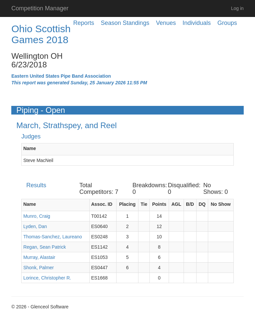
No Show (221, 204)
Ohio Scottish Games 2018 (40, 34)
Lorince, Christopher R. (47, 277)
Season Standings (125, 23)
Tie (143, 204)
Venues (166, 23)
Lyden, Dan (35, 226)
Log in (237, 8)
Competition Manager (39, 8)
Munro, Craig (36, 216)
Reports (83, 23)
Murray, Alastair (39, 257)
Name (29, 148)
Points (159, 204)
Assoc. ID (102, 204)
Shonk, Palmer (38, 267)
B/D (190, 204)
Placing (127, 204)
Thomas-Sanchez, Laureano (52, 236)
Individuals (197, 23)
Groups (227, 23)
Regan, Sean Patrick (44, 247)
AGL (176, 204)
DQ (202, 204)
